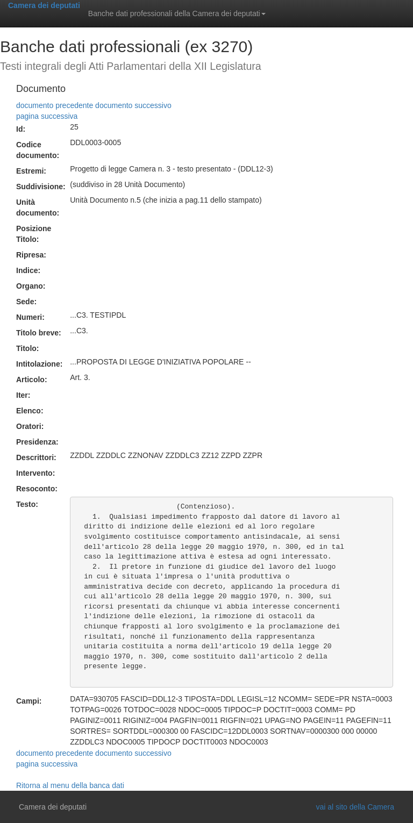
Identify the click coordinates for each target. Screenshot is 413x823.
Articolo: (31, 379)
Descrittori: (36, 457)
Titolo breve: (38, 332)
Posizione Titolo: (33, 234)
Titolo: (27, 348)
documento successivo (133, 105)
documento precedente (54, 105)
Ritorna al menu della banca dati (70, 785)
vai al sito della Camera (355, 807)
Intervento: (35, 473)
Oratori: (30, 426)
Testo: (27, 504)
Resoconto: (37, 488)
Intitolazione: (39, 364)
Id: (20, 129)
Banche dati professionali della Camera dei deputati (177, 13)
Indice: (28, 270)
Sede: (26, 301)
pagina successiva (46, 116)
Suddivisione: (41, 186)
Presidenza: (37, 442)
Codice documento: (37, 150)
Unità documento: (37, 207)
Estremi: (31, 171)
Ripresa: (31, 255)
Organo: (30, 286)
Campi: (28, 701)
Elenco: (30, 410)
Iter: (23, 395)
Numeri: (30, 317)
